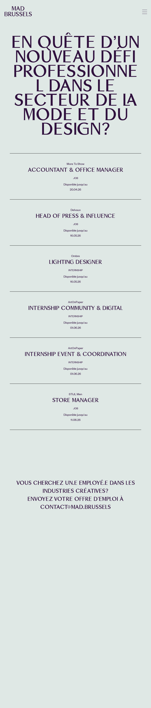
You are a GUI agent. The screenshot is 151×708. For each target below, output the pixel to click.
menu (144, 12)
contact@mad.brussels (75, 507)
